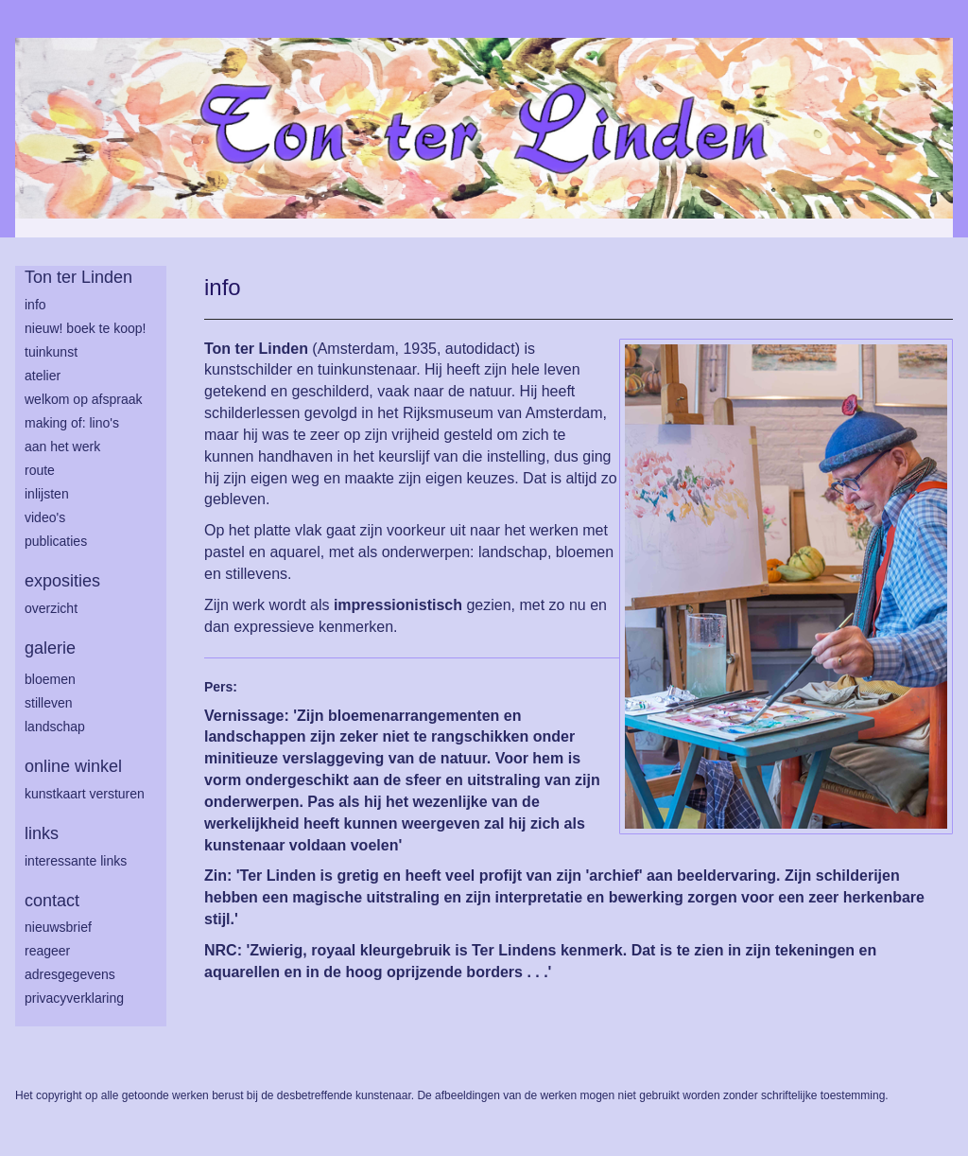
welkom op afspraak (84, 399)
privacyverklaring (74, 998)
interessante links (76, 860)
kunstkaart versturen (85, 793)
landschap (55, 726)
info (35, 304)
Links (42, 833)
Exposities (62, 580)
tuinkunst (51, 351)
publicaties (56, 541)
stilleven (49, 702)
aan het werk (62, 446)
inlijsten (47, 493)
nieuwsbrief (58, 927)
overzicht (51, 608)
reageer (47, 950)
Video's (45, 517)
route (40, 470)
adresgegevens (70, 974)
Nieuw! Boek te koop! (85, 328)
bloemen (50, 679)
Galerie (50, 648)
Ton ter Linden (78, 277)
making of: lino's (72, 422)
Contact (52, 900)
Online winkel (73, 766)
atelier (42, 375)
